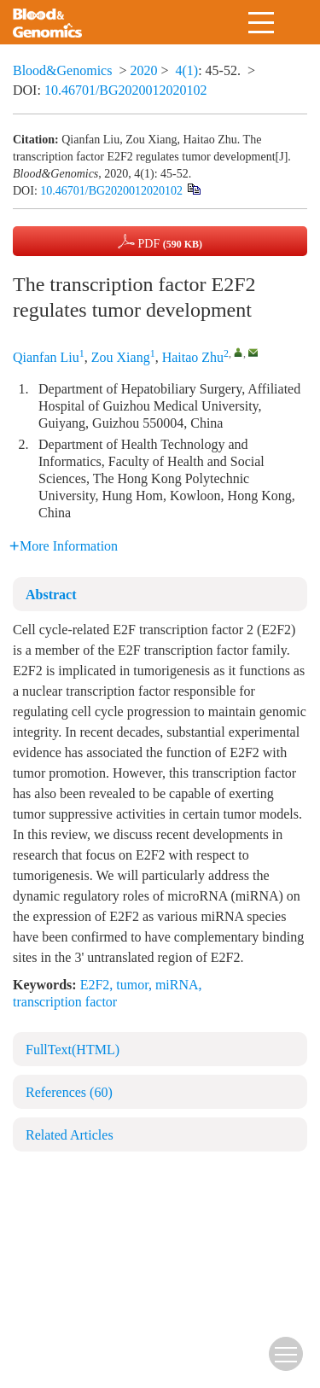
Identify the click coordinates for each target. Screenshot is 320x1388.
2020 (143, 70)
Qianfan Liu (46, 357)
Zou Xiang (120, 357)
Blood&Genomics (62, 70)
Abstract (51, 594)
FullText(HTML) (72, 1049)
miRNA (177, 984)
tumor (132, 984)
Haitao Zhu (193, 357)
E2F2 (95, 984)
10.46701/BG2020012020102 (125, 90)
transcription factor (65, 1001)
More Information (63, 546)
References (69, 1092)
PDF (160, 241)
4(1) (187, 70)
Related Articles (69, 1135)
